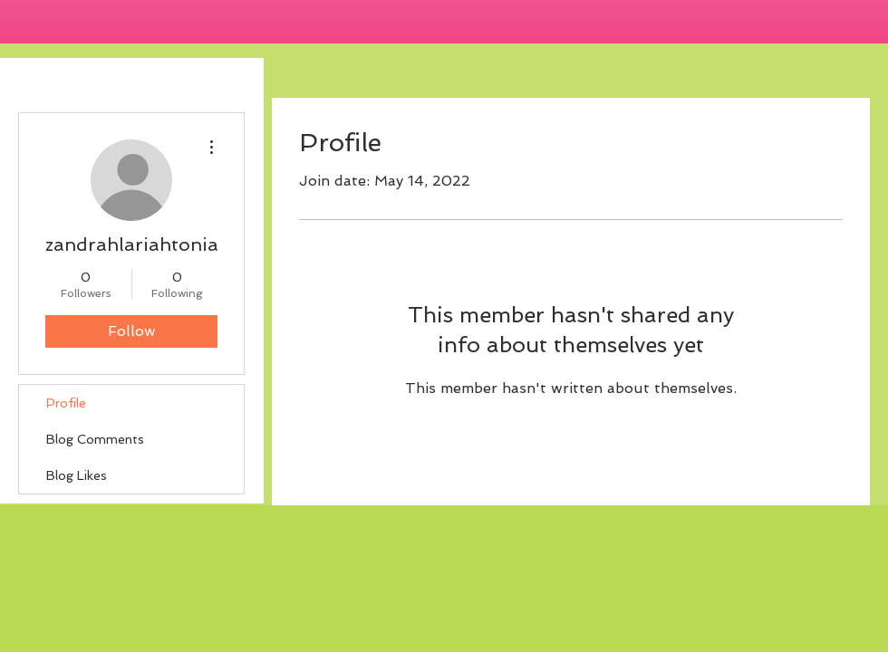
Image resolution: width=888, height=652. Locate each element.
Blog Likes (76, 475)
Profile (66, 403)
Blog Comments (95, 439)
